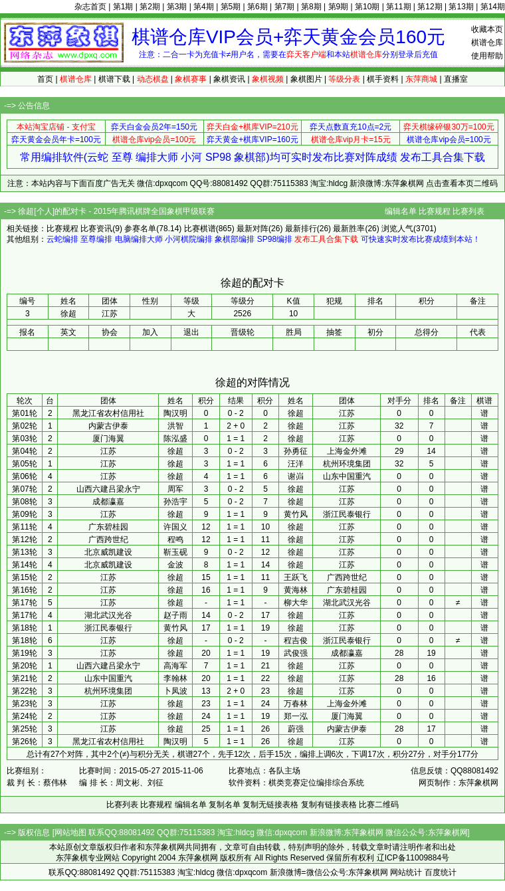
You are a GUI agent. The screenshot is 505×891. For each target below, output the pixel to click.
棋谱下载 (114, 79)
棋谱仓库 (487, 42)
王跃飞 (296, 577)
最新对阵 (252, 228)
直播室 (456, 79)
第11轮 (24, 527)
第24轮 (24, 716)
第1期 (123, 6)
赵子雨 (175, 615)
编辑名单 (401, 211)
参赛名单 (140, 228)
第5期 (231, 6)
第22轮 (24, 691)
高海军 (175, 665)
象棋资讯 (229, 79)
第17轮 (24, 602)
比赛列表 (468, 211)
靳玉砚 (175, 552)
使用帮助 (487, 55)
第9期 (338, 6)
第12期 (429, 6)
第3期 (177, 6)
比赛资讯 (96, 228)
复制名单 (225, 804)
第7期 (284, 6)
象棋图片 (306, 79)
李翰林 (175, 678)
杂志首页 (90, 6)
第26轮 (24, 741)
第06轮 (24, 476)
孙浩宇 (175, 501)
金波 (175, 564)
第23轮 (24, 703)
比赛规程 (435, 211)
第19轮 (24, 653)
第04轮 (24, 451)
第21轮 (24, 678)
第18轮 (24, 628)
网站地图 (70, 832)
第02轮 (24, 426)
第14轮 (24, 564)
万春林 (296, 703)
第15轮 (24, 577)
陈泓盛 (175, 438)
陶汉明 (175, 413)
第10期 (367, 6)
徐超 (296, 413)
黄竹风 (296, 514)
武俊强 (296, 653)
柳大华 (296, 602)
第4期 (203, 6)
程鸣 (175, 539)
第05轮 (24, 463)
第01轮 (24, 413)
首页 (45, 79)
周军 (175, 489)
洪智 (175, 426)
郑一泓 (296, 716)
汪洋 (296, 463)
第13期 (461, 6)
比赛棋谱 (200, 228)
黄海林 (296, 590)
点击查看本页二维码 (462, 183)
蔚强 (296, 729)
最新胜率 (349, 228)
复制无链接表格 (270, 804)
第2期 (150, 6)
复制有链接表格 (329, 804)
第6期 (257, 6)
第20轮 (24, 665)
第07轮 (24, 489)
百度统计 (440, 872)
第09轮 (24, 514)
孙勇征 (296, 451)
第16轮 (24, 590)
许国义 (175, 527)
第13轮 (24, 552)
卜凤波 (175, 691)
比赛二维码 (379, 804)
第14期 (492, 6)
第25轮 (24, 729)
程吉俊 (296, 640)
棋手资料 (383, 79)
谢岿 (296, 476)
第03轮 (24, 438)
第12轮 (24, 539)
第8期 (311, 6)
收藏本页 (487, 29)
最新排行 (301, 228)
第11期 (398, 6)
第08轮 (24, 501)
